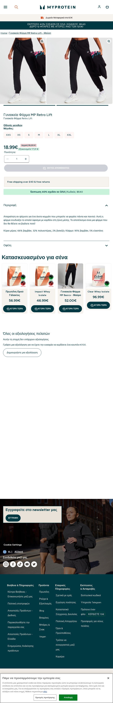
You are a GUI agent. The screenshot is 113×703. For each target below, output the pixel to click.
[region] (56, 688)
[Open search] (16, 7)
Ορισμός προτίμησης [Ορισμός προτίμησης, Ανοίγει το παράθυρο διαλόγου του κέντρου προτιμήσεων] (45, 697)
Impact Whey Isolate (42, 293)
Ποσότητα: (10, 152)
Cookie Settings (13, 544)
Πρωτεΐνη (44, 591)
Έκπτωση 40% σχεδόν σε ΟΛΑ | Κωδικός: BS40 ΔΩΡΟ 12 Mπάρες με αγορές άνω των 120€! (57, 25)
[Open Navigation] (5, 7)
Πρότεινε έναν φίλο (93, 612)
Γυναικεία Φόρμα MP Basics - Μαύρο (70, 293)
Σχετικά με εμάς (64, 595)
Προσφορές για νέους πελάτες (92, 623)
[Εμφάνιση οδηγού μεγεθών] (14, 125)
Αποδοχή (68, 697)
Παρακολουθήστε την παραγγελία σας (19, 625)
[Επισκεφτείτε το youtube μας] (27, 564)
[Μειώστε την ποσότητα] (7, 158)
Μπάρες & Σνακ (44, 627)
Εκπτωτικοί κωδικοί (91, 595)
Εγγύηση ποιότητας (66, 602)
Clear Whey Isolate (98, 291)
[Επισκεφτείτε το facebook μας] (13, 564)
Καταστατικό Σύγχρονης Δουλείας (66, 612)
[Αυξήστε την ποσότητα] (26, 158)
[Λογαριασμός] (99, 7)
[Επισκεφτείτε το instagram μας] (6, 564)
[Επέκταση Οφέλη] (56, 245)
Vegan (42, 636)
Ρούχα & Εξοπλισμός (45, 601)
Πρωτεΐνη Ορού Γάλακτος (14, 293)
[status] (17, 158)
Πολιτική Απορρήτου (66, 621)
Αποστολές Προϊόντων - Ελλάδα (20, 636)
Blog (41, 610)
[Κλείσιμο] (108, 678)
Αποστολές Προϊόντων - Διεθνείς (20, 613)
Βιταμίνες (44, 617)
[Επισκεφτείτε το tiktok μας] (20, 564)
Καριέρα (60, 656)
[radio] (8, 135)
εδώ (45, 691)
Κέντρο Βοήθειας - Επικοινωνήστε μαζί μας (20, 594)
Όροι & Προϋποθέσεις (63, 630)
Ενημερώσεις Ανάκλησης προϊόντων (21, 648)
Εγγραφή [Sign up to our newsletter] (13, 518)
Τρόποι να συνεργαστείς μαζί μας (65, 645)
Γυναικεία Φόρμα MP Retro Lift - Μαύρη (30, 33)
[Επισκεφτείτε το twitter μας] (34, 564)
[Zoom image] (42, 41)
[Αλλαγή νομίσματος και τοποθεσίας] (56, 552)
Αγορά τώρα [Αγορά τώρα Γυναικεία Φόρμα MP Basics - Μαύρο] (70, 309)
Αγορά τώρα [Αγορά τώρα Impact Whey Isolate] (42, 309)
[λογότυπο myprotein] (57, 7)
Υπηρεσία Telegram (91, 602)
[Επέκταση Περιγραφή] (56, 205)
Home (4, 33)
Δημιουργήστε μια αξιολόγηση (22, 352)
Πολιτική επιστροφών (19, 603)
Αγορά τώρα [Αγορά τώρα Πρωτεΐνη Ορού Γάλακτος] (14, 309)
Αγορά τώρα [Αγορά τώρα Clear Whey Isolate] (98, 305)
